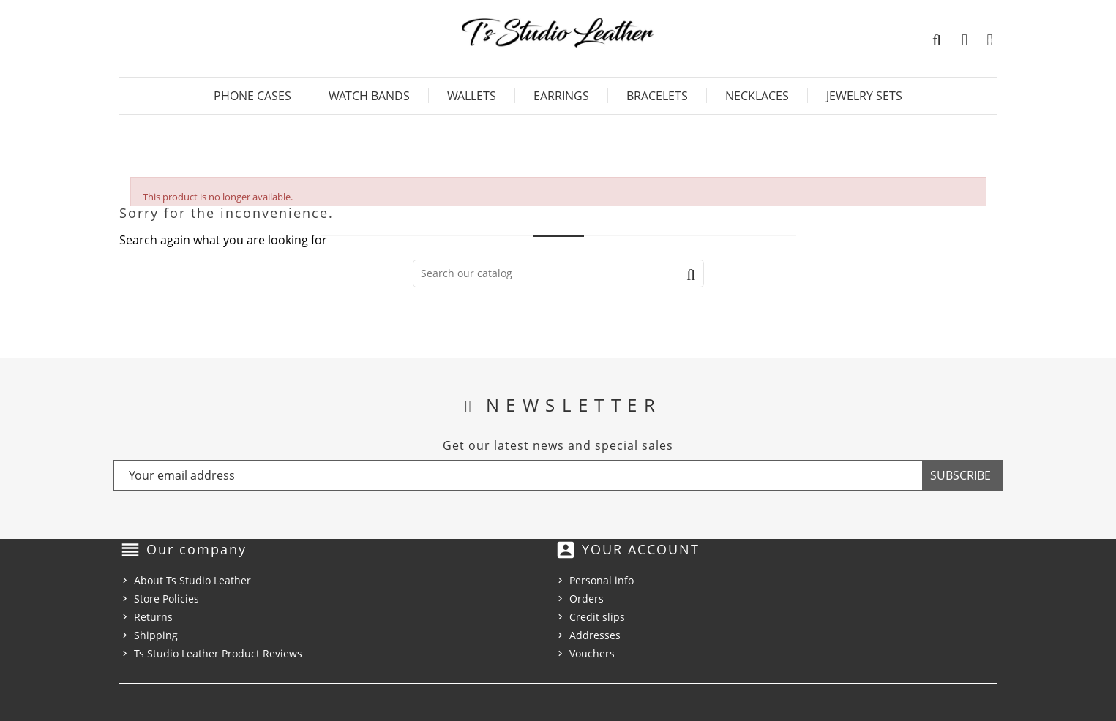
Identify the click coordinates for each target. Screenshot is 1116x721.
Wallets (471, 95)
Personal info (601, 580)
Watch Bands (369, 95)
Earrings (561, 95)
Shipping (156, 635)
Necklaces (757, 95)
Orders (586, 598)
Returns (153, 617)
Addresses (595, 635)
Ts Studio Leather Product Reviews (218, 653)
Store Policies (166, 598)
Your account (641, 549)
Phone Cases (252, 95)
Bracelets (657, 95)
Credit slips (597, 617)
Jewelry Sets (864, 95)
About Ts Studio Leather (192, 580)
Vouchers (592, 653)
